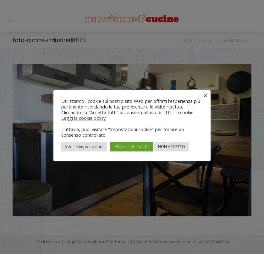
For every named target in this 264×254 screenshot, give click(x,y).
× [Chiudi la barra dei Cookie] (205, 95)
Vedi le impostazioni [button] (84, 146)
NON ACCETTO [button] (171, 146)
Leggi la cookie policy (83, 118)
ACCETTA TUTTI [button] (131, 146)
